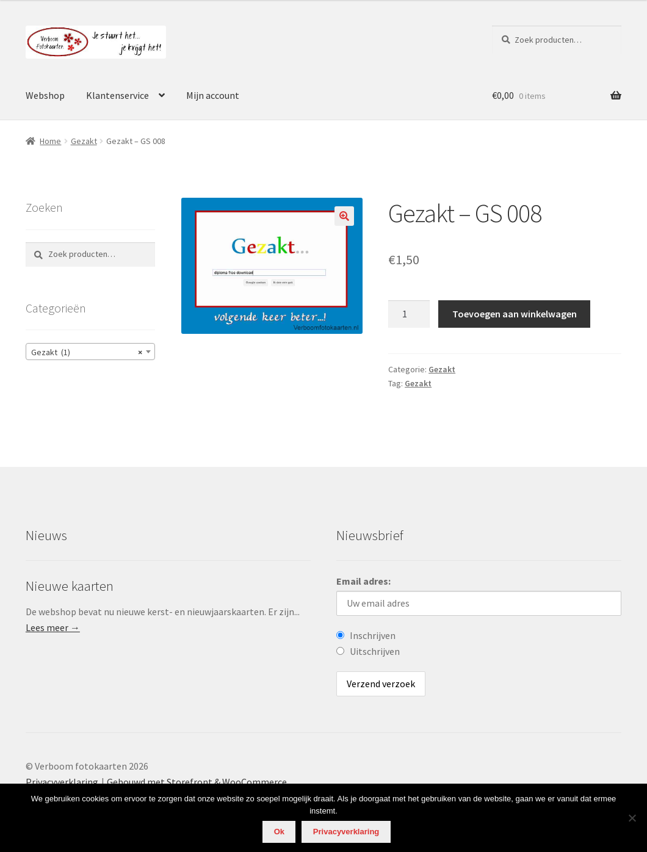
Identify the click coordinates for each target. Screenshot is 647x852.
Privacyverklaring (62, 782)
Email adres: (363, 581)
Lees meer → (53, 627)
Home (50, 140)
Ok (279, 831)
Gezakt (84, 140)
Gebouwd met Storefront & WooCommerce (197, 782)
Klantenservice (117, 95)
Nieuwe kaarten (70, 585)
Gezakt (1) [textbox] (86, 352)
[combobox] (90, 351)
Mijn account (212, 95)
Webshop (45, 95)
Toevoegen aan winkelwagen (514, 314)
